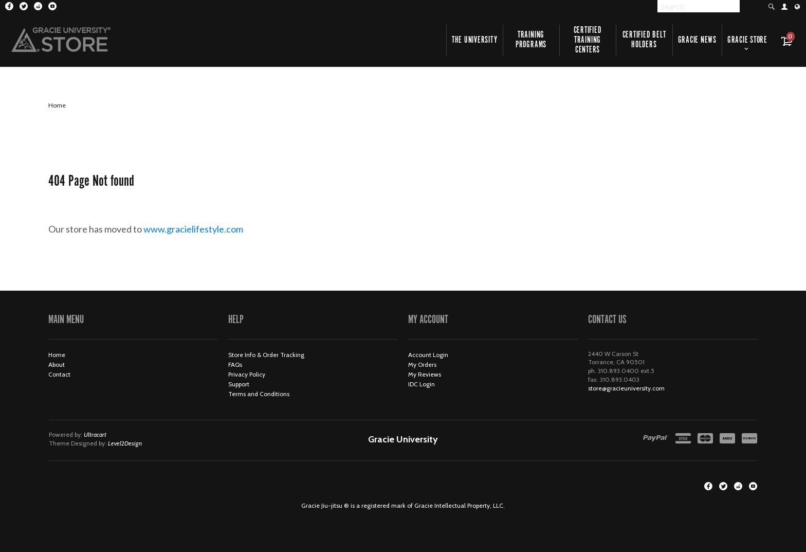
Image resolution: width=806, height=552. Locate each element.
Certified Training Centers (588, 40)
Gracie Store (747, 40)
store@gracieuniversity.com (626, 388)
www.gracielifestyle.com (202, 229)
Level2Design (125, 443)
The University (475, 40)
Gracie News (697, 40)
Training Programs (531, 39)
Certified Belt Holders (644, 39)
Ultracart (95, 434)
